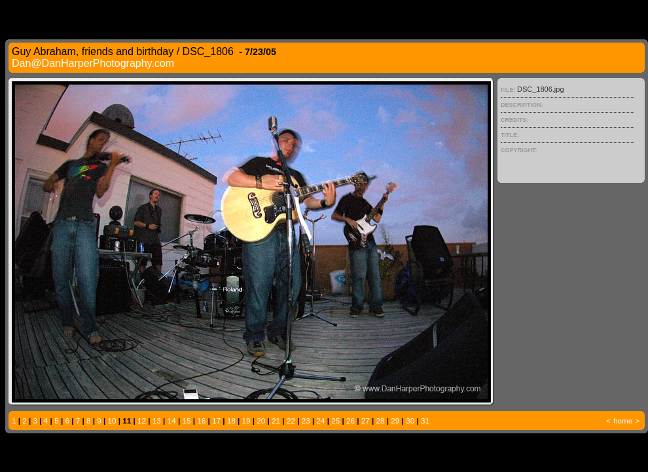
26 (350, 420)
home (622, 420)
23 (306, 420)
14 (172, 420)
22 (291, 420)
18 (231, 420)
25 (335, 420)
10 (112, 420)
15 (186, 420)
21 (276, 420)
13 (157, 420)
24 (320, 420)
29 (395, 420)
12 (141, 420)
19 (246, 420)
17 (216, 420)
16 (201, 420)
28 (380, 420)
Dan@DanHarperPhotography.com (93, 63)
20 (261, 420)
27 (365, 420)
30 (410, 420)
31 (425, 420)
